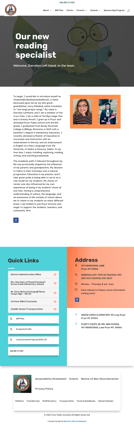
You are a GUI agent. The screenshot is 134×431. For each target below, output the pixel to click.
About (46, 11)
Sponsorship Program (114, 11)
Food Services (33, 401)
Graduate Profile (23, 329)
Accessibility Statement (51, 378)
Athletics (19, 401)
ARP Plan (59, 11)
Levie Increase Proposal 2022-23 (31, 340)
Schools (94, 11)
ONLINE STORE (67, 3)
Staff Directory (49, 401)
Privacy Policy (44, 388)
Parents (80, 11)
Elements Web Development (75, 421)
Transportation (66, 401)
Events (70, 11)
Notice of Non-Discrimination (100, 378)
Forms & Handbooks (86, 401)
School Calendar (105, 401)
